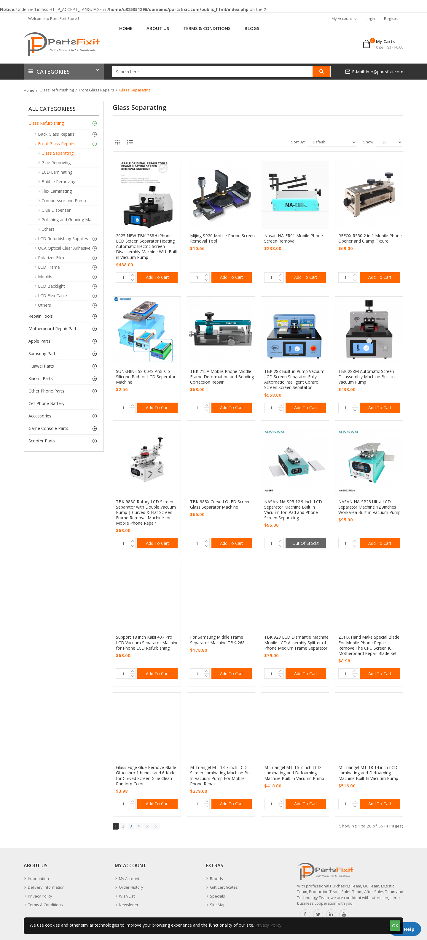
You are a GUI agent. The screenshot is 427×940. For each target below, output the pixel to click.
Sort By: (298, 142)
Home (29, 90)
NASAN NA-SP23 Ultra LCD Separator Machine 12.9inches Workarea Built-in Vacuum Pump (369, 507)
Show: (368, 142)
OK (395, 925)
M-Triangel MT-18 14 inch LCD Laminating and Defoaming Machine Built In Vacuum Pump (368, 773)
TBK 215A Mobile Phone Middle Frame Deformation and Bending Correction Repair (222, 377)
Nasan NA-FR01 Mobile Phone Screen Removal (293, 238)
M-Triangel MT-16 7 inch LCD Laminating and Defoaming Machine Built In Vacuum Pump (294, 773)
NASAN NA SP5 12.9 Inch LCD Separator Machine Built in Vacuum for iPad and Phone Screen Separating (293, 510)
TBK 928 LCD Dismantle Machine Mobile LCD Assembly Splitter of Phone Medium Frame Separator (296, 642)
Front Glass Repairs (96, 90)
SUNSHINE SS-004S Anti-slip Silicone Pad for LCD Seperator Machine (146, 377)
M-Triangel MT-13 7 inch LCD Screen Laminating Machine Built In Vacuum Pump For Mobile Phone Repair (221, 776)
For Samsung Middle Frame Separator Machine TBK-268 (217, 639)
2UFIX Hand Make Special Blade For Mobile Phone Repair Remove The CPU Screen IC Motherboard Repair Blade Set (368, 645)
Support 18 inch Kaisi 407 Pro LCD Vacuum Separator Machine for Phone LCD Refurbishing (147, 642)
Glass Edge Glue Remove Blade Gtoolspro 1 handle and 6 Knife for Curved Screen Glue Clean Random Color (146, 776)
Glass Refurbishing (56, 90)
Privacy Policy (268, 925)
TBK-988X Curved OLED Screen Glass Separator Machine (220, 504)
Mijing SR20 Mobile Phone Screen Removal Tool (222, 238)
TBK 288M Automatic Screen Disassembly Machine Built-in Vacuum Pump (366, 377)
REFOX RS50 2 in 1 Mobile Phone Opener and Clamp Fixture (370, 238)
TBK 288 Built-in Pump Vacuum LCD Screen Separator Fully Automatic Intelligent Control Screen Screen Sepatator (294, 379)
